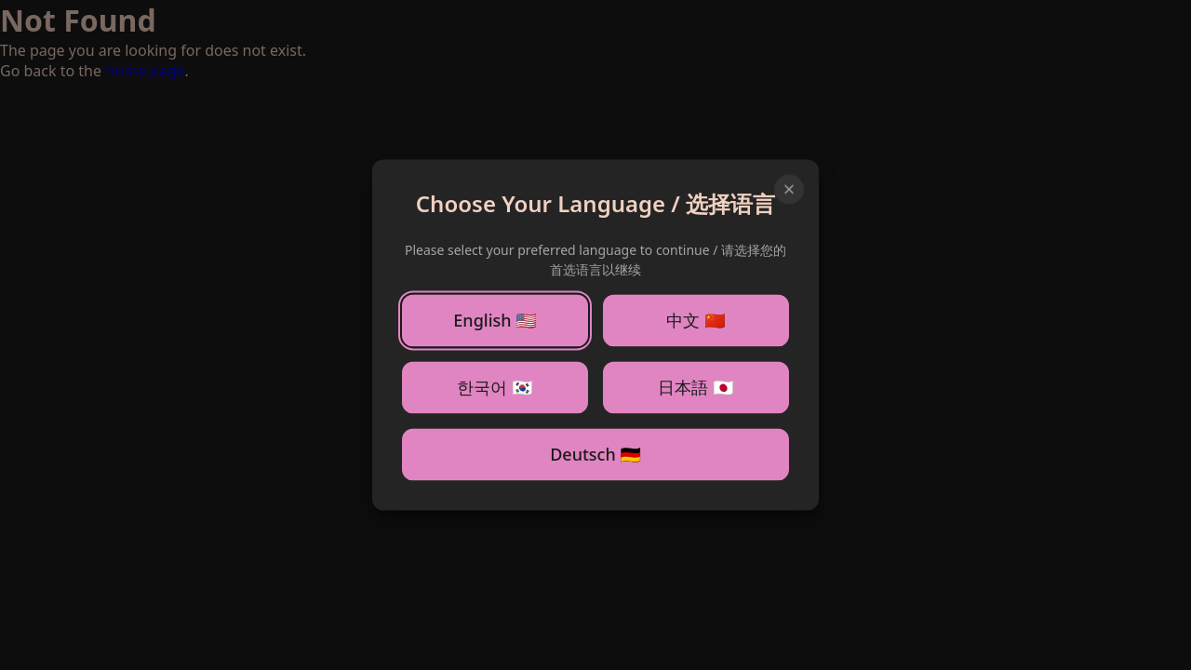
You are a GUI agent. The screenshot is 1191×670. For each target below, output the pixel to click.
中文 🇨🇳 (695, 320)
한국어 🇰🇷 (494, 387)
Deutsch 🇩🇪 (595, 455)
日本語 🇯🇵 (695, 387)
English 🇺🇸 (494, 321)
